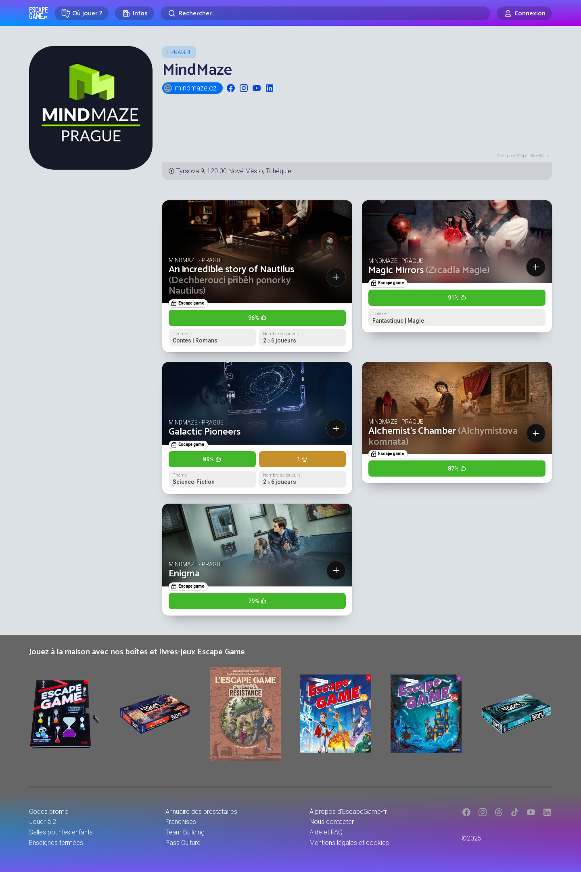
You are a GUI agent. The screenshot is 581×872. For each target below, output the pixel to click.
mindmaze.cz (190, 88)
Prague (181, 52)
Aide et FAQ (326, 832)
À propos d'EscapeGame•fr (348, 811)
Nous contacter (331, 822)
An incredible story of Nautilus (231, 280)
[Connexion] (524, 13)
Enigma (184, 574)
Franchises (180, 822)
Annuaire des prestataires (201, 811)
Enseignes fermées (56, 843)
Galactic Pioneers (204, 432)
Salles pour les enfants (61, 832)
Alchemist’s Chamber (443, 436)
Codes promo (49, 811)
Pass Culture (183, 843)
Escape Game (38, 12)
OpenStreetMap (534, 155)
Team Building (185, 832)
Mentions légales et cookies (349, 843)
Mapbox (508, 155)
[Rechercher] (325, 13)
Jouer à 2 (42, 822)
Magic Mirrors (429, 270)
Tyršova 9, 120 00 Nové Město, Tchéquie (233, 171)
